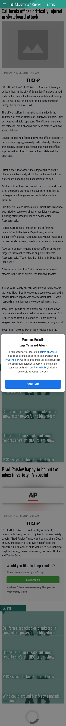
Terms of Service (48, 352)
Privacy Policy (12, 359)
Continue (33, 384)
